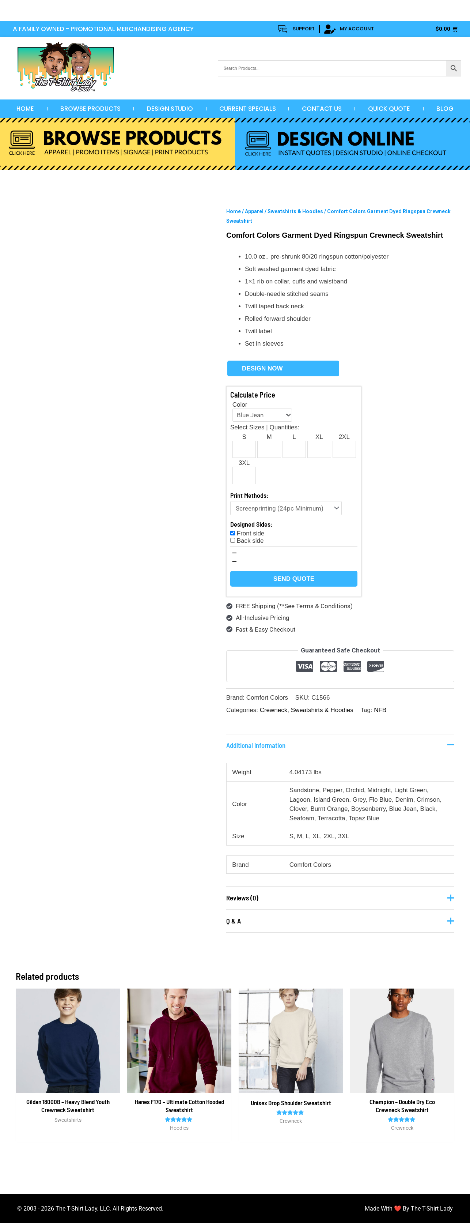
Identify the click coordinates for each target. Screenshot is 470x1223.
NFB (380, 710)
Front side (251, 533)
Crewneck (274, 710)
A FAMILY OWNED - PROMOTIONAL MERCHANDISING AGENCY (103, 29)
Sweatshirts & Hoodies (295, 211)
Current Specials (247, 108)
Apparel (254, 211)
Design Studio (170, 108)
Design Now (262, 368)
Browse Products (90, 108)
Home (25, 108)
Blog (445, 108)
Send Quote (293, 578)
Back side (250, 540)
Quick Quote (389, 108)
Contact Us (322, 108)
